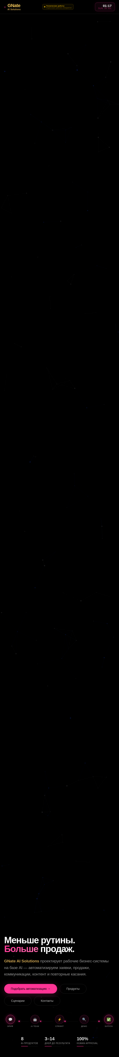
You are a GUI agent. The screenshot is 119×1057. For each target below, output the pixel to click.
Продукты (73, 989)
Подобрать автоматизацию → (30, 989)
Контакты (47, 1001)
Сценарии (18, 1001)
